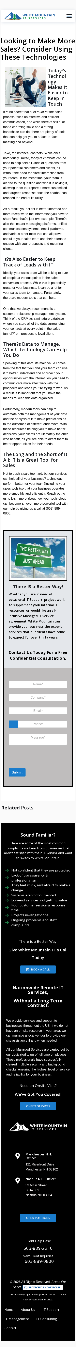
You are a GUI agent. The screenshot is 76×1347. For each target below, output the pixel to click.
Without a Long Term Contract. (38, 1003)
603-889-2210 (38, 1248)
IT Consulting (46, 1319)
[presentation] (30, 763)
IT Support (51, 1309)
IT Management (16, 1319)
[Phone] (38, 724)
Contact (10, 1328)
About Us (28, 1309)
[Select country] (13, 724)
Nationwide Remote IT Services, (38, 990)
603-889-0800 (39, 1261)
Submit (17, 772)
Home (9, 1309)
